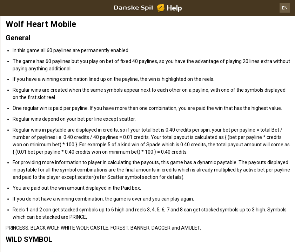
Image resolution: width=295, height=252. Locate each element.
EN (285, 7)
